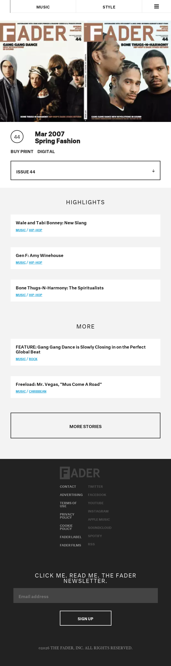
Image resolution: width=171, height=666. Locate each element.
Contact (68, 486)
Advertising (71, 494)
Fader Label (71, 536)
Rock (33, 358)
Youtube (96, 502)
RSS (91, 543)
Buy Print (22, 150)
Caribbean (37, 390)
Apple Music (99, 518)
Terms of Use (68, 504)
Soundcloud (99, 527)
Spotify (95, 535)
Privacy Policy (67, 515)
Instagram (98, 510)
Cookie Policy (66, 526)
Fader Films (70, 544)
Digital (46, 150)
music (21, 229)
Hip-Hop (35, 229)
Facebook (97, 494)
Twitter (95, 486)
